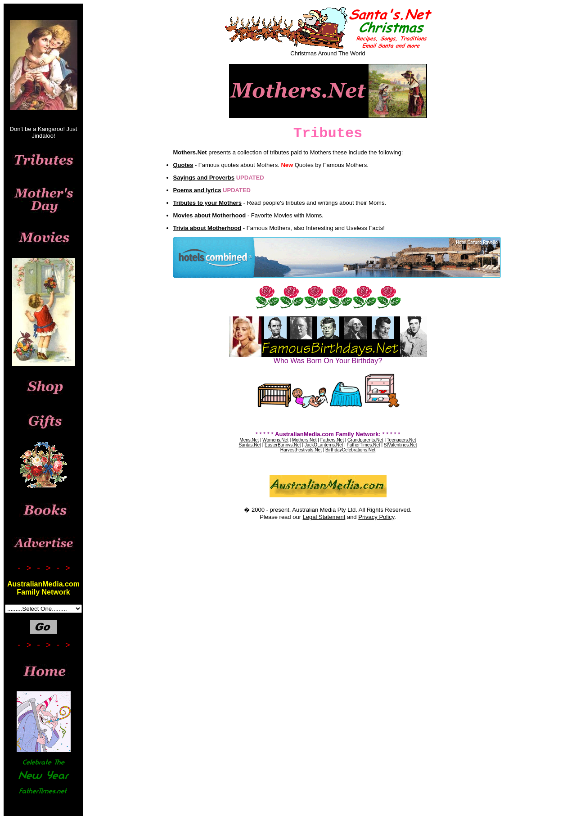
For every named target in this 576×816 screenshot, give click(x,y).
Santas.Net (249, 444)
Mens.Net (249, 439)
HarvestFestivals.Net (301, 449)
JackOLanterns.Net (324, 444)
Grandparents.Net (365, 439)
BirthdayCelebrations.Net (350, 449)
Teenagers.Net (401, 439)
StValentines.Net (400, 444)
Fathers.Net (332, 439)
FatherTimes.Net (363, 444)
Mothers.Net (304, 439)
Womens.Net (275, 439)
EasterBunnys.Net (283, 444)
